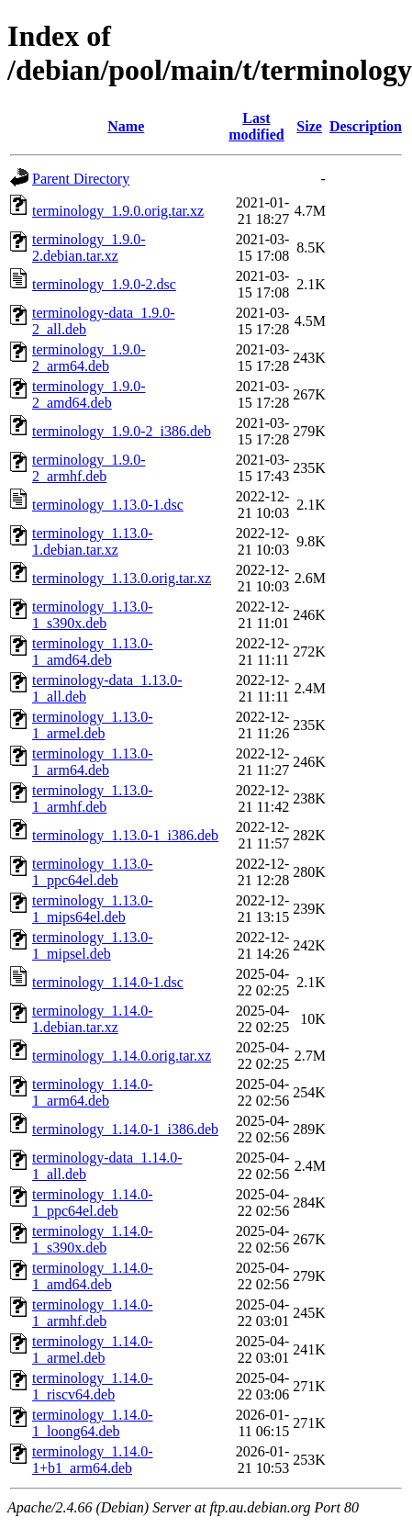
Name (125, 126)
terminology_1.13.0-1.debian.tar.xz (92, 541)
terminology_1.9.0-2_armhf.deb (89, 468)
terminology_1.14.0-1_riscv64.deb (92, 1386)
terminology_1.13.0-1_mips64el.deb (92, 909)
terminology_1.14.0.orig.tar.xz (121, 1055)
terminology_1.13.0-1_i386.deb (125, 835)
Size (309, 126)
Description (365, 126)
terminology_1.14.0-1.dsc (108, 982)
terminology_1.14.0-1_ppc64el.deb (92, 1202)
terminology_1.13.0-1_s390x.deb (92, 615)
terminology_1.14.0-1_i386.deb (125, 1129)
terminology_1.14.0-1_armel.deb (92, 1349)
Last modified (256, 126)
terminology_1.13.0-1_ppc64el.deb (92, 872)
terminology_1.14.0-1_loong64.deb (92, 1423)
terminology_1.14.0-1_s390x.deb (92, 1239)
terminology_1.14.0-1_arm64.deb (92, 1092)
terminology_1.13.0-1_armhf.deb (92, 798)
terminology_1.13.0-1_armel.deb (92, 725)
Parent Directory (80, 178)
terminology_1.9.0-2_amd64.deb (89, 394)
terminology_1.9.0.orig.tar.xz (118, 211)
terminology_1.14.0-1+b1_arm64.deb (92, 1460)
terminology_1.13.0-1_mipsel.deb (92, 945)
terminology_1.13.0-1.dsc (108, 504)
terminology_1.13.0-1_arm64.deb (92, 762)
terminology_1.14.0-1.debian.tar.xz (92, 1019)
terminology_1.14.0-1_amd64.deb (92, 1276)
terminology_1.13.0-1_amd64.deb (92, 651)
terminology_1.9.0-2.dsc (104, 284)
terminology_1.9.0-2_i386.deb (121, 431)
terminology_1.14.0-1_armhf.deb (92, 1313)
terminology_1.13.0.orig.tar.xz (121, 578)
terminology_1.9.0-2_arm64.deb (89, 358)
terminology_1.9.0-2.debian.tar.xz (89, 247)
